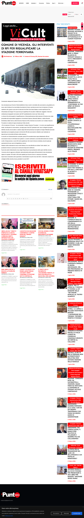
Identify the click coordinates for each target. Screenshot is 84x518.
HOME (27, 3)
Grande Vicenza (72, 27)
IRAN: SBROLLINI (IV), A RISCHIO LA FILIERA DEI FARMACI (8, 271)
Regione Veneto (75, 49)
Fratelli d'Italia (73, 327)
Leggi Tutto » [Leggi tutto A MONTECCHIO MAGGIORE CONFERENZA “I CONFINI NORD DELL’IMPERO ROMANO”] (23, 249)
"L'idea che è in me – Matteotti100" (71, 14)
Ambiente (33, 3)
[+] (27, 198)
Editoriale (73, 445)
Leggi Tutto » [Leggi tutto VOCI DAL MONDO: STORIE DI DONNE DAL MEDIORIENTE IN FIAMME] (41, 247)
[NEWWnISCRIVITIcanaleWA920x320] (28, 172)
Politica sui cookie (9, 515)
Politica (48, 3)
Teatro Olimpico (78, 283)
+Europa (77, 14)
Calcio (70, 235)
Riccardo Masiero (75, 402)
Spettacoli (73, 91)
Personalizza (56, 513)
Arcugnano (73, 180)
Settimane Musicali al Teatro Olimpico (74, 281)
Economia (41, 3)
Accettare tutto (77, 513)
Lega (81, 425)
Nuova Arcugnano (73, 257)
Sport (53, 3)
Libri (75, 465)
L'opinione (73, 348)
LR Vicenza (74, 69)
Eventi (71, 465)
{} (25, 198)
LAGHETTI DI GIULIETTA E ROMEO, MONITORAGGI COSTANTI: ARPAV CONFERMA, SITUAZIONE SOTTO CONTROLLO (27, 273)
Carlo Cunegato (78, 47)
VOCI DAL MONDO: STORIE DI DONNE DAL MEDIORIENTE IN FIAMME (46, 232)
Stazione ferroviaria (43, 56)
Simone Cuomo (75, 186)
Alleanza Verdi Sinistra (75, 45)
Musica (72, 279)
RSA (76, 350)
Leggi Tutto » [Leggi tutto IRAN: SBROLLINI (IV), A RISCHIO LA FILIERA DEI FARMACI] (4, 284)
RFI (36, 56)
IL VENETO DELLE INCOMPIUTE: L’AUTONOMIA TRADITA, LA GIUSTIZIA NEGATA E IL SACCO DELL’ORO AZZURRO (46, 273)
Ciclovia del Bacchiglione (75, 114)
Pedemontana (73, 214)
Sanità (79, 350)
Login (50, 189)
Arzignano (73, 398)
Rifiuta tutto (66, 513)
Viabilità (75, 116)
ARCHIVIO (21, 3)
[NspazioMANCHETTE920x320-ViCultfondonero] (28, 32)
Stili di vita (60, 3)
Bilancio (71, 47)
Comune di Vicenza (30, 56)
